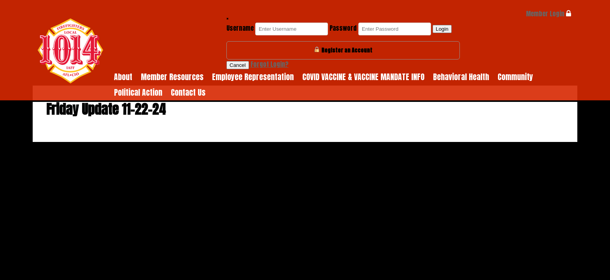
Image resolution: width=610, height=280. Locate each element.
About (123, 77)
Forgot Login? (270, 64)
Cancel (238, 65)
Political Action (138, 92)
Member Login (548, 13)
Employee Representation (253, 77)
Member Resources (172, 77)
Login (442, 29)
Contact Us (188, 92)
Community (515, 77)
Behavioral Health (461, 77)
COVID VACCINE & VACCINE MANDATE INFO (363, 77)
